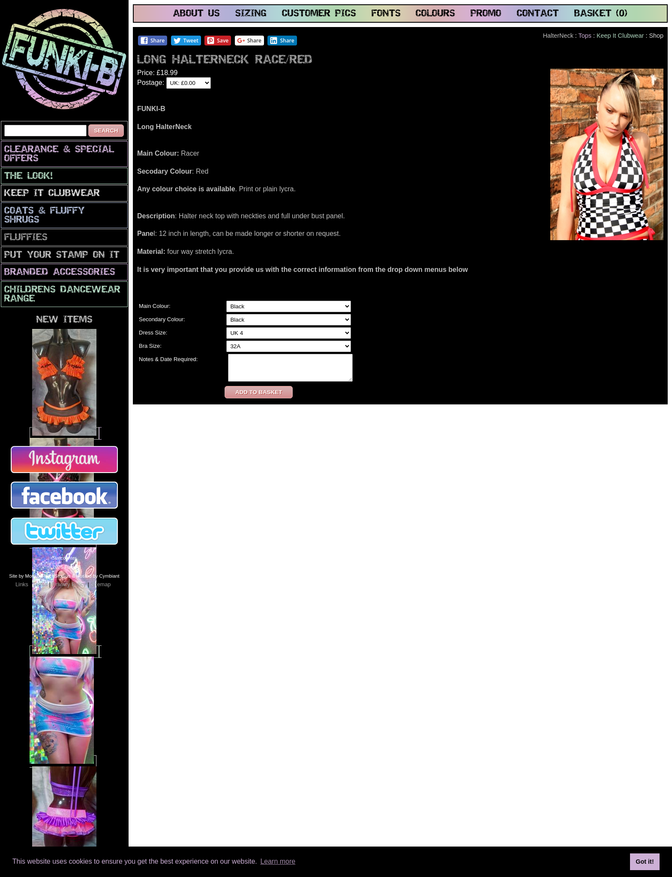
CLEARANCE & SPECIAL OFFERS (59, 154)
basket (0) (600, 13)
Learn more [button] (277, 861)
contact (538, 13)
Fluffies (26, 237)
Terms (40, 584)
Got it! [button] (645, 861)
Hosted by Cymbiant (98, 576)
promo (486, 13)
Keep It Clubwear (52, 193)
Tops (585, 35)
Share (152, 40)
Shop (656, 35)
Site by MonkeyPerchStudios (39, 576)
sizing (251, 13)
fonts (386, 13)
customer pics (319, 13)
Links (21, 584)
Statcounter (64, 558)
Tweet (185, 40)
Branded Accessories (59, 272)
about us (196, 13)
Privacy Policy (69, 584)
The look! (28, 176)
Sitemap (100, 584)
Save (217, 40)
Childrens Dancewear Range (62, 295)
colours (435, 13)
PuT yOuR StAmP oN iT (62, 255)
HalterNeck (558, 35)
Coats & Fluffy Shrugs (44, 216)
